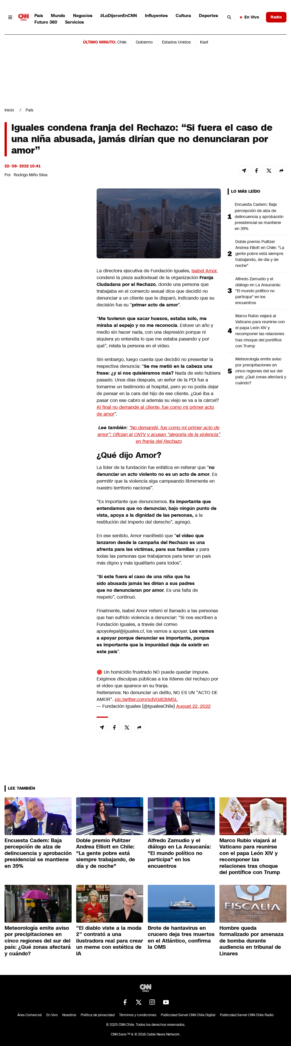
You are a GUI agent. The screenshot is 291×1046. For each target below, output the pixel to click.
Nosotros (69, 1015)
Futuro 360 (45, 22)
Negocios (82, 15)
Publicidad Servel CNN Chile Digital (188, 1015)
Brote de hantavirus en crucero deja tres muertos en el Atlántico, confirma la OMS (181, 937)
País (38, 15)
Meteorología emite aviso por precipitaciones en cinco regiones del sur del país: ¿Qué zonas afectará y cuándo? (260, 371)
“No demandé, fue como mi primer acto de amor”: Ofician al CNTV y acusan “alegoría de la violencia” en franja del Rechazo (158, 434)
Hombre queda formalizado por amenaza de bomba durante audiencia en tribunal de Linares (251, 940)
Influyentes (156, 15)
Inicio (9, 110)
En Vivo (249, 17)
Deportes (208, 15)
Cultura (183, 15)
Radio (276, 17)
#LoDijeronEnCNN (118, 15)
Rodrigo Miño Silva (30, 175)
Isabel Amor (204, 270)
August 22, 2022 (193, 706)
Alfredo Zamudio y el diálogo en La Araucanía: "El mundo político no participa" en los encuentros (258, 291)
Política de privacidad (98, 1015)
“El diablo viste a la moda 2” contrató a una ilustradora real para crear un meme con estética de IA (109, 940)
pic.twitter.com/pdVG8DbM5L (146, 699)
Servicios (74, 22)
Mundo (58, 15)
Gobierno (144, 42)
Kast (204, 42)
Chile (121, 42)
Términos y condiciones (137, 1015)
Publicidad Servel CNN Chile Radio (247, 1015)
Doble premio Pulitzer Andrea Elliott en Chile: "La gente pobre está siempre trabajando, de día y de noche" (259, 253)
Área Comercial (29, 1015)
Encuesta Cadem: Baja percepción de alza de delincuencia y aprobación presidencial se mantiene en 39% (259, 216)
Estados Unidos (176, 42)
